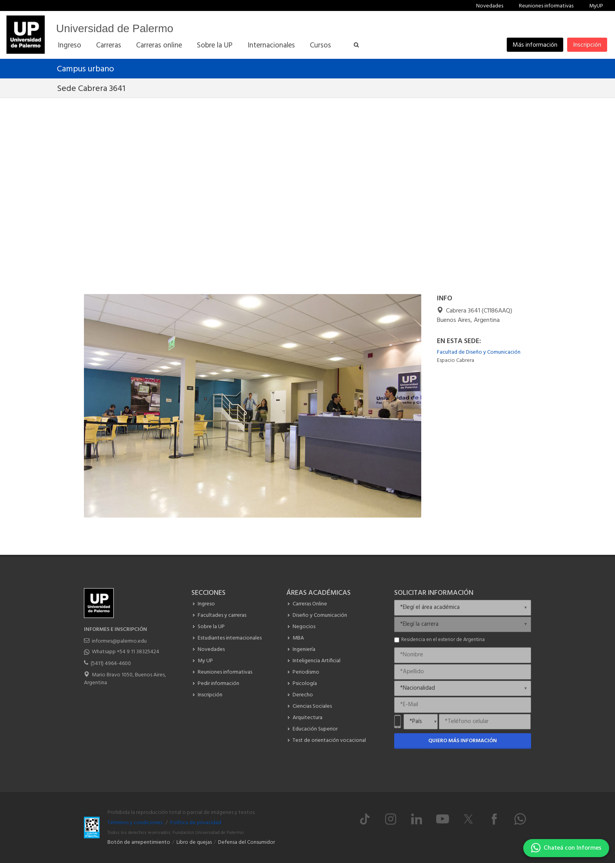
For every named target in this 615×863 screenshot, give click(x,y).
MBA (298, 638)
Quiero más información (462, 740)
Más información (535, 45)
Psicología (305, 683)
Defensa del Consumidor (246, 842)
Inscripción (587, 45)
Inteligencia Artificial (316, 661)
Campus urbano (85, 69)
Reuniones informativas (546, 6)
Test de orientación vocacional (329, 740)
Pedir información (218, 683)
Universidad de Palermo (114, 28)
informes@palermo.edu (119, 641)
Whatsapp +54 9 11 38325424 (125, 651)
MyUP (596, 6)
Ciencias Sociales (312, 706)
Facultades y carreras (222, 615)
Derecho (303, 695)
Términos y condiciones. (135, 822)
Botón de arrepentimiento (138, 842)
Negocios (304, 627)
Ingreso (206, 604)
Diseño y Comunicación (320, 615)
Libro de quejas (194, 842)
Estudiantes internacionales (230, 638)
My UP (205, 661)
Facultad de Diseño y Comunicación (478, 352)
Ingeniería (304, 649)
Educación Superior (315, 729)
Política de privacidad (195, 822)
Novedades (489, 6)
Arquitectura (307, 718)
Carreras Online (310, 604)
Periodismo (306, 672)
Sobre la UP (211, 627)
